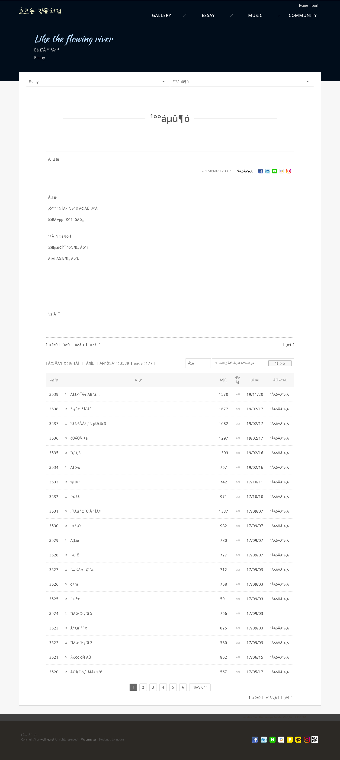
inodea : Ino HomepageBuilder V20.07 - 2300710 (274, 716)
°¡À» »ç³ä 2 (81, 642)
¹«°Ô (74, 554)
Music (255, 15)
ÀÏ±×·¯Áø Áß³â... (85, 394)
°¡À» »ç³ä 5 (81, 613)
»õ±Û (53, 344)
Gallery (161, 15)
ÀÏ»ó (75, 467)
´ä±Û (66, 344)
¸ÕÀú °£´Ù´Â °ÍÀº (85, 511)
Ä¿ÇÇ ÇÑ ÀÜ (80, 657)
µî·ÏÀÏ (74, 363)
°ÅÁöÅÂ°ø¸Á (245, 171)
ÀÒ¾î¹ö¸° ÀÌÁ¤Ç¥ (86, 671)
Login (315, 5)
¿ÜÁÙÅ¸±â (79, 438)
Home (303, 5)
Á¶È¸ (90, 363)
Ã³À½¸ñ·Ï (272, 697)
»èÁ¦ (93, 344)
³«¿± (75, 496)
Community (303, 15)
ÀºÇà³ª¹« (79, 628)
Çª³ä (74, 584)
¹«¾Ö (75, 525)
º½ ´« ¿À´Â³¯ (81, 408)
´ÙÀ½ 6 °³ (200, 687)
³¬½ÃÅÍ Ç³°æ (82, 569)
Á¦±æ (74, 540)
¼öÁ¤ (79, 344)
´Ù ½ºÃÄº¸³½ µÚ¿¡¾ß (88, 423)
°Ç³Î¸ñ (75, 452)
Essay (208, 15)
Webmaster (88, 739)
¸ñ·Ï (288, 344)
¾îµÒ (75, 481)
